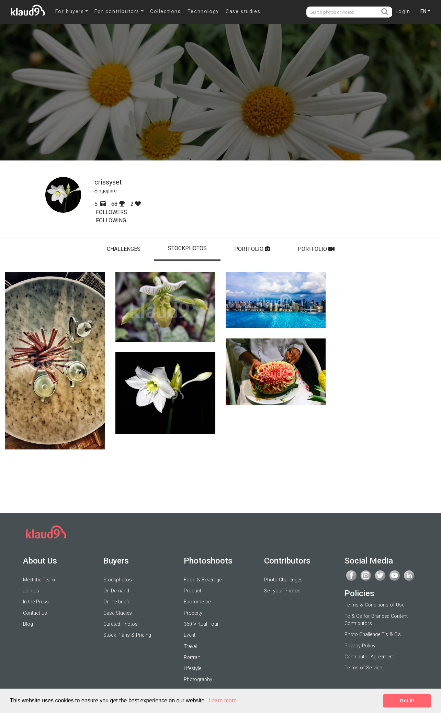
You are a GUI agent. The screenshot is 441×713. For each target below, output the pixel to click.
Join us (31, 591)
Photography (198, 679)
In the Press (36, 602)
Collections (165, 11)
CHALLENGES (123, 249)
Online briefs (117, 602)
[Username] (343, 12)
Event (189, 635)
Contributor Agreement (369, 657)
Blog (28, 624)
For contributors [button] (116, 11)
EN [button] (423, 11)
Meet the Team (39, 580)
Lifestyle (192, 668)
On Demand (116, 591)
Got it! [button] (407, 700)
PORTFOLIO (252, 249)
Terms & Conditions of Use (374, 605)
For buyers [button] (69, 11)
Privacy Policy (359, 646)
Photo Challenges (283, 580)
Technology (203, 11)
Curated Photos (120, 624)
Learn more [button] (222, 700)
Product (192, 591)
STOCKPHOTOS (187, 248)
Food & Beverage (203, 580)
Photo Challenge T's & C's (372, 634)
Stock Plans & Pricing (127, 635)
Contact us (35, 613)
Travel (190, 646)
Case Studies (117, 613)
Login (403, 11)
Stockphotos (117, 580)
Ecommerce (197, 602)
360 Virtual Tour (201, 624)
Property (193, 613)
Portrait (192, 657)
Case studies (243, 11)
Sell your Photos (282, 591)
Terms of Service (363, 668)
